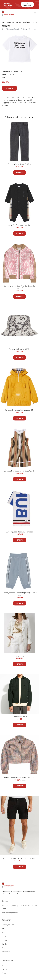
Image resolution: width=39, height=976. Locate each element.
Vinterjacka (6, 952)
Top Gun (4, 944)
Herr (3, 932)
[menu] (35, 13)
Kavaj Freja (19, 656)
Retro (4, 936)
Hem (3, 29)
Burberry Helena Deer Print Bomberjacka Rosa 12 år (19, 287)
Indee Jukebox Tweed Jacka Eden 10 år (19, 778)
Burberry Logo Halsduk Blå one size (19, 532)
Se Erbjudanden (27, 4)
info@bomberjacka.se (10, 913)
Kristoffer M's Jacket (19, 717)
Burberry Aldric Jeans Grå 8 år (19, 164)
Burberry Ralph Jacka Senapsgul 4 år (19, 410)
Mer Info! (9, 88)
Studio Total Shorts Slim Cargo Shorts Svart (19, 858)
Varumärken (15, 71)
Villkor (4, 973)
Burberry (24, 71)
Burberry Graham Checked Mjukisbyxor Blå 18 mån (19, 594)
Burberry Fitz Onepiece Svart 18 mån (19, 225)
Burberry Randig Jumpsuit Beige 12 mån (19, 471)
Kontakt (4, 969)
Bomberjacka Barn (8, 925)
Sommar (5, 940)
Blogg (4, 965)
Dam (3, 928)
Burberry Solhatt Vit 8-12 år (19, 349)
